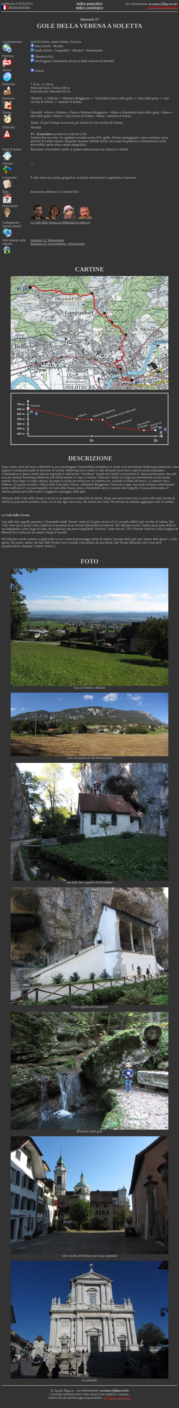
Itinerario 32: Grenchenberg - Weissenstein (58, 243)
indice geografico (89, 3)
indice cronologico (89, 8)
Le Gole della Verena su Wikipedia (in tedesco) (60, 222)
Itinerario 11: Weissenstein (47, 240)
